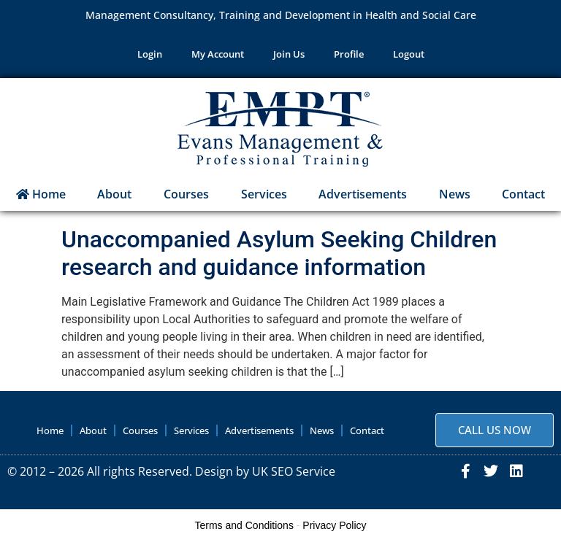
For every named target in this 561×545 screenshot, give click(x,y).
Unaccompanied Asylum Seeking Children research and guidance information (279, 253)
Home (41, 194)
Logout (408, 54)
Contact (367, 430)
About (114, 194)
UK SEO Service (293, 471)
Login (149, 54)
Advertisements (362, 194)
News (454, 194)
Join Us (289, 54)
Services (264, 194)
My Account (217, 54)
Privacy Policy (334, 525)
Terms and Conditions (244, 525)
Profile (349, 54)
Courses (186, 194)
